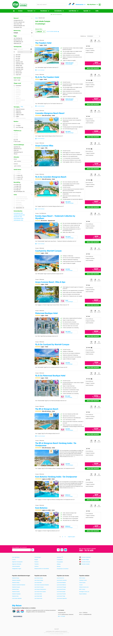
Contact (13, 559)
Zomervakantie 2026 (18, 218)
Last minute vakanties (17, 598)
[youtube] (65, 550)
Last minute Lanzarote (62, 580)
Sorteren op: (83, 36)
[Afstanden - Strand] (23, 161)
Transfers (37, 564)
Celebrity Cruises (83, 580)
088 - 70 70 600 (86, 550)
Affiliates (59, 564)
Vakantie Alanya (15, 578)
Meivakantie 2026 (18, 216)
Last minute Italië (38, 596)
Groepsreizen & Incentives (62, 568)
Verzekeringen (38, 557)
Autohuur (37, 566)
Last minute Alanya (39, 578)
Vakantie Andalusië (16, 580)
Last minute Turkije (61, 596)
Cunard (81, 584)
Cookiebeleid (60, 559)
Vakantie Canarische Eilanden (18, 584)
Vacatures (59, 557)
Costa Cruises (82, 582)
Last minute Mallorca (61, 584)
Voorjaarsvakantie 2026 (19, 215)
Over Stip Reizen (15, 557)
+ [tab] (88, 46)
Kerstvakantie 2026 (18, 213)
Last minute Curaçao (39, 587)
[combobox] (51, 4)
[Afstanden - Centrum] (23, 166)
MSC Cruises (82, 589)
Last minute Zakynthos (62, 598)
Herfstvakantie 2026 (18, 220)
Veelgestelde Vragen (16, 568)
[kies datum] (24, 49)
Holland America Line (84, 587)
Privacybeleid (60, 561)
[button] (23, 18)
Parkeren (37, 561)
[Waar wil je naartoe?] (51, 4)
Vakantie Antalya (15, 582)
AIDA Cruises (82, 578)
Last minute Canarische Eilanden (42, 584)
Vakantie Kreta (15, 596)
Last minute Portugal (61, 587)
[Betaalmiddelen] (17, 616)
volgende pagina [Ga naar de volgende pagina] (71, 536)
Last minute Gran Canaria (40, 591)
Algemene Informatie (16, 564)
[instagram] (61, 550)
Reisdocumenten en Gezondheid (42, 568)
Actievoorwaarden (16, 566)
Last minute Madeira (61, 582)
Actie (97, 11)
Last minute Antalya (39, 580)
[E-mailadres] (21, 549)
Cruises (20, 11)
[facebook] (58, 550)
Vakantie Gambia (16, 591)
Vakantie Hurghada (16, 593)
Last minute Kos (60, 578)
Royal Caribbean (83, 593)
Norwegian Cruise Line (84, 591)
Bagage (36, 559)
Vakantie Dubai (15, 589)
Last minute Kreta (38, 598)
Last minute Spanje (61, 591)
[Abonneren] (32, 549)
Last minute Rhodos (61, 589)
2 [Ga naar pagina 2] (62, 536)
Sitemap (58, 566)
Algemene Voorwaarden (17, 561)
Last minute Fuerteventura (40, 589)
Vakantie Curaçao (16, 587)
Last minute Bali (38, 582)
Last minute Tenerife (61, 593)
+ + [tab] (89, 80)
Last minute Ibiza (38, 593)
